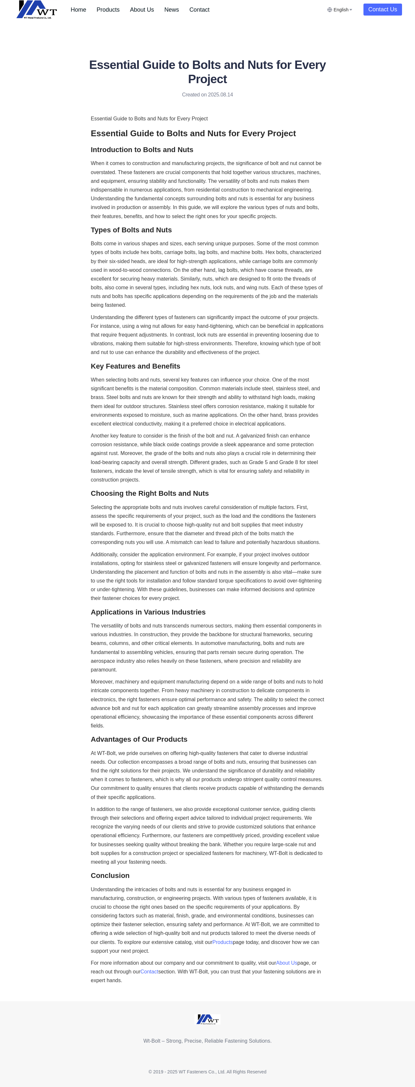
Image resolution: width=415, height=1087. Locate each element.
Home (78, 9)
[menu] (196, 9)
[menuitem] (78, 9)
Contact (199, 9)
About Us (142, 9)
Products (108, 9)
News (171, 9)
